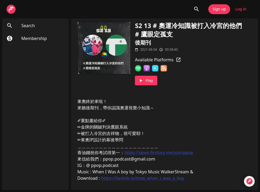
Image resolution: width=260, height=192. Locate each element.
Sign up (219, 9)
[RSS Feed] (164, 68)
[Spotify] (138, 68)
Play (146, 81)
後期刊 (143, 42)
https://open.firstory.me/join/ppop (158, 152)
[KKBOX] (155, 68)
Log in (240, 9)
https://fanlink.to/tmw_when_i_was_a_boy (142, 178)
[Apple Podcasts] (146, 68)
